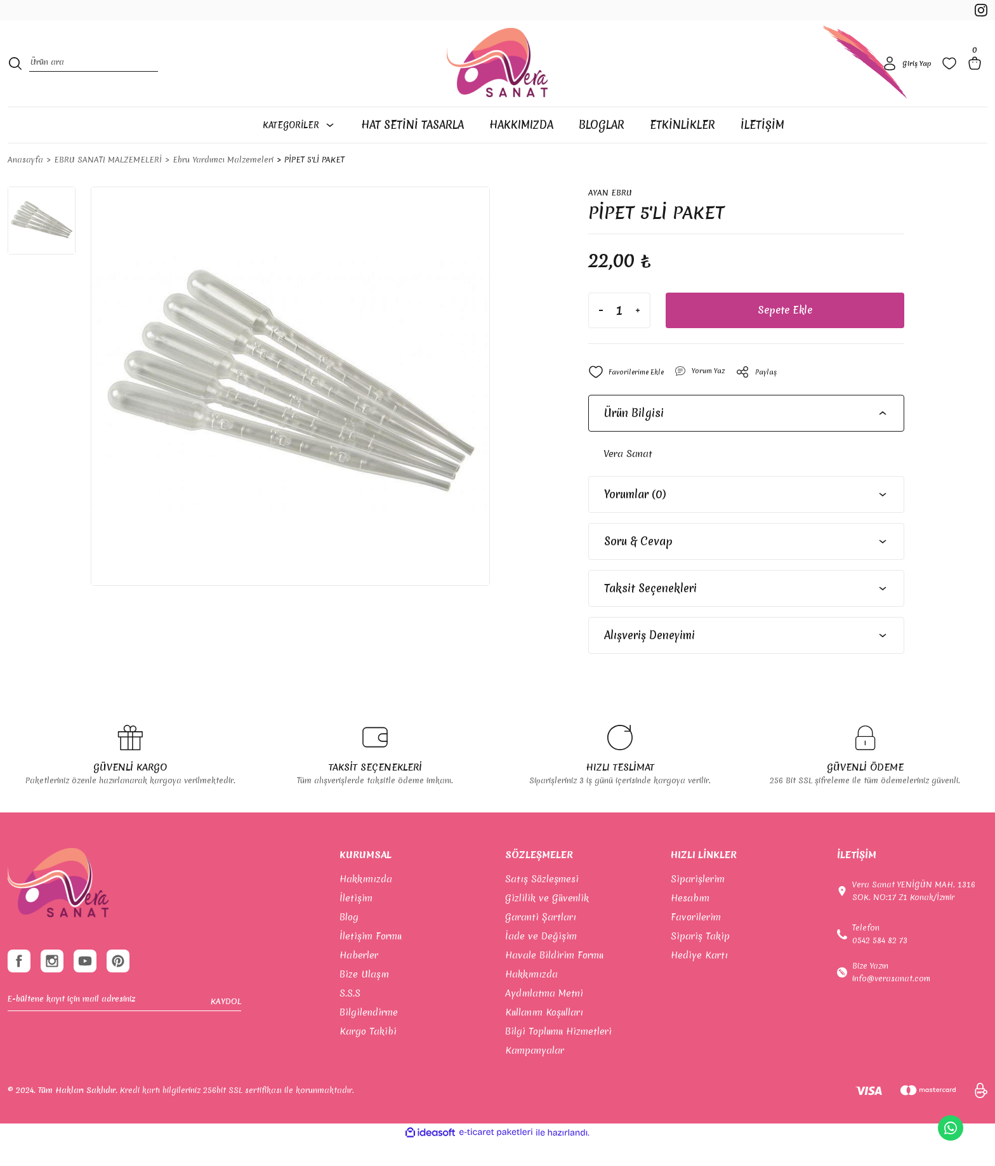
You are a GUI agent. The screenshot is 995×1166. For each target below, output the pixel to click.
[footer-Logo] (58, 907)
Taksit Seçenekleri (650, 612)
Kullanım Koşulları (544, 1036)
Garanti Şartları (540, 941)
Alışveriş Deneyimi (649, 659)
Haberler (358, 979)
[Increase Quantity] (637, 334)
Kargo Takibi (368, 1055)
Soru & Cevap (638, 565)
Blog (349, 941)
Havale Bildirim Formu (554, 979)
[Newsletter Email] (124, 1033)
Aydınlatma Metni (544, 1017)
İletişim (355, 922)
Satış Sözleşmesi (542, 903)
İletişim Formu (370, 960)
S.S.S (349, 1017)
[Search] (93, 79)
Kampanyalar (534, 1074)
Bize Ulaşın (364, 998)
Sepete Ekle (784, 334)
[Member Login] (905, 78)
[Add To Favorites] (631, 396)
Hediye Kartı (699, 979)
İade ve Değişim (541, 960)
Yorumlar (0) (635, 518)
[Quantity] (619, 334)
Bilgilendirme (368, 1036)
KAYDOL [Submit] (226, 1033)
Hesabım (690, 922)
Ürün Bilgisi (634, 437)
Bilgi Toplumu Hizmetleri (558, 1055)
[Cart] (977, 78)
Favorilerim (696, 941)
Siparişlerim (698, 903)
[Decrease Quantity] (601, 334)
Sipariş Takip (700, 960)
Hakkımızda (365, 903)
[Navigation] (305, 148)
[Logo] (497, 78)
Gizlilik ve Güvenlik (547, 922)
